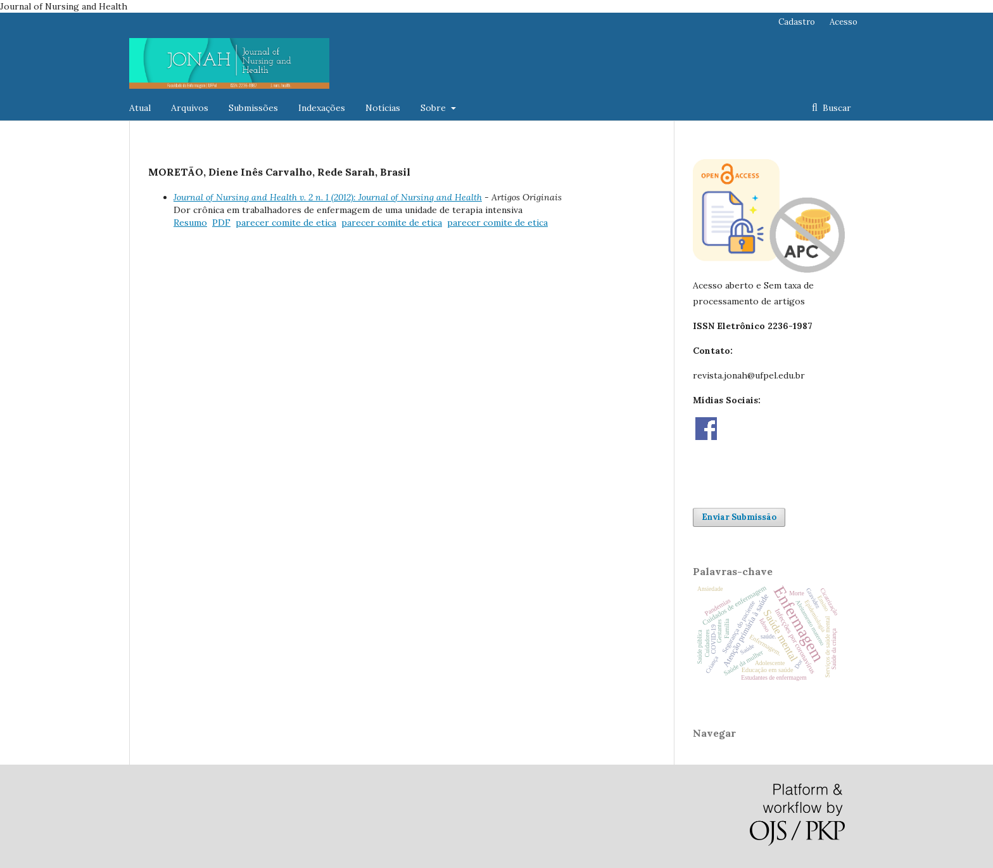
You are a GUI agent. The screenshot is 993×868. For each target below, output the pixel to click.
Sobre (434, 107)
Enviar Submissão (739, 517)
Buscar (835, 107)
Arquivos (189, 107)
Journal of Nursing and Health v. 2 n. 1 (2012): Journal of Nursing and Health (328, 197)
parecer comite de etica (286, 222)
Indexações (321, 107)
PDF (221, 222)
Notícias (382, 107)
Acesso (843, 21)
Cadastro (796, 21)
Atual (140, 107)
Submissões (253, 107)
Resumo (190, 222)
